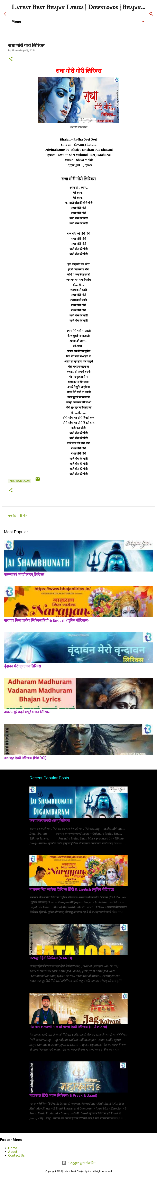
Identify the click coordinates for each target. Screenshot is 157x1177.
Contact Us (16, 1155)
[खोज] (151, 14)
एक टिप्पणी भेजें (17, 515)
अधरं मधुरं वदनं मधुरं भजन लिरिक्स (27, 712)
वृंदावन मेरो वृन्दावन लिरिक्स (22, 666)
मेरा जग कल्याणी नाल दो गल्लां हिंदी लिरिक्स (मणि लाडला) (68, 1027)
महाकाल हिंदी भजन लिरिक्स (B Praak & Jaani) (63, 1095)
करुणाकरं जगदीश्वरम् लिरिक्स (24, 574)
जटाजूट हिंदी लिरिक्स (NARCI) (25, 758)
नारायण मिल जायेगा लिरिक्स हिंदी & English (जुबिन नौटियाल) (46, 620)
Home (12, 1148)
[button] (10, 59)
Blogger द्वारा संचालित (78, 1163)
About (12, 1151)
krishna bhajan (20, 480)
